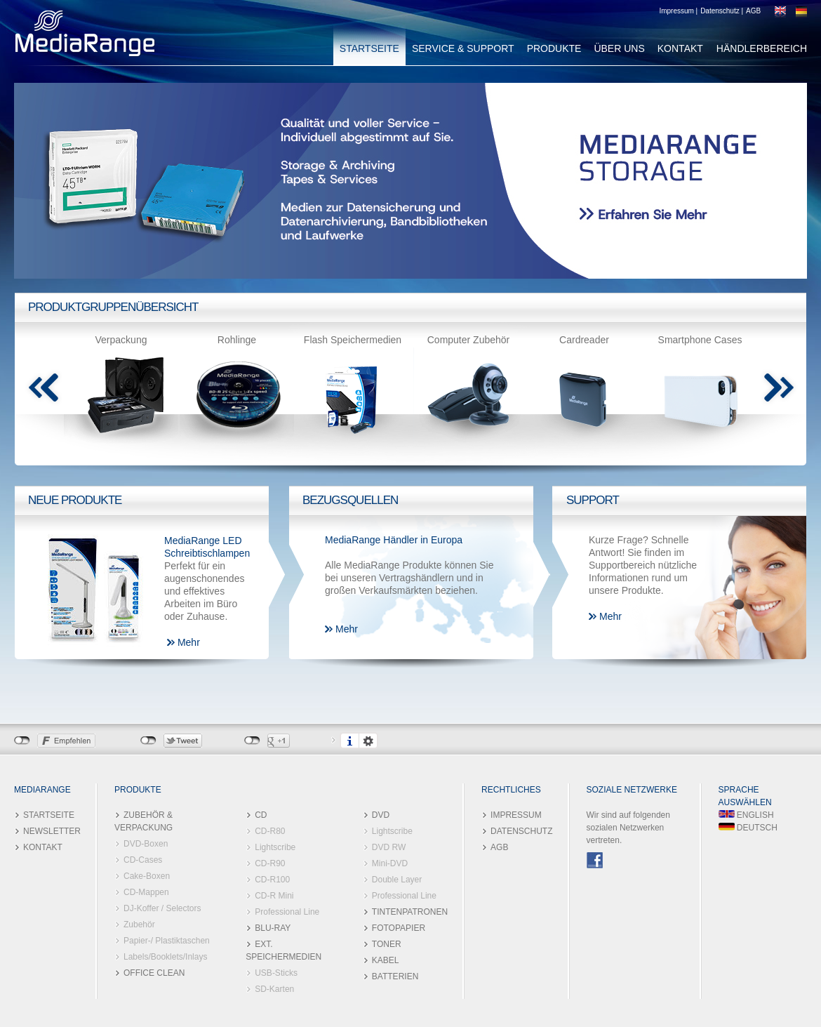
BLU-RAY (273, 928)
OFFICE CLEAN (154, 973)
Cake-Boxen (147, 876)
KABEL (385, 960)
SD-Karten (274, 989)
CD (261, 815)
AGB (753, 11)
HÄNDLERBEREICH (761, 48)
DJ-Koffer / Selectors (162, 908)
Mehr (189, 642)
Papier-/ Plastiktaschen (167, 941)
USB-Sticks (276, 973)
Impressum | (678, 11)
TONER (386, 944)
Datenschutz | (721, 11)
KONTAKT (680, 48)
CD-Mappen (146, 892)
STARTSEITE (369, 48)
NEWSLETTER (52, 831)
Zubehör (139, 924)
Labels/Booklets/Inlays (165, 957)
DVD (380, 815)
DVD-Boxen (146, 844)
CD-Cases (143, 860)
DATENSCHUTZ (521, 831)
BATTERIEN (395, 976)
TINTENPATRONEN (410, 912)
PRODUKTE (554, 48)
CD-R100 (272, 879)
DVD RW (389, 847)
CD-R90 (270, 863)
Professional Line (287, 912)
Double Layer (397, 879)
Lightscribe (275, 847)
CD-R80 (270, 831)
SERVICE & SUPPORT (463, 48)
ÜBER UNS (619, 48)
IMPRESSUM (516, 815)
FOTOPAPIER (398, 928)
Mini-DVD (390, 863)
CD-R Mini (274, 896)
